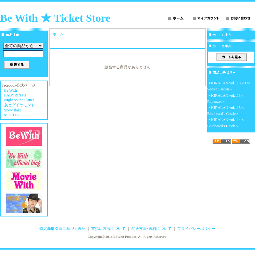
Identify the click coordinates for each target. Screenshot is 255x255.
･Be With (9, 90)
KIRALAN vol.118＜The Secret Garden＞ (229, 86)
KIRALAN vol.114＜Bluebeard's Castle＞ (225, 122)
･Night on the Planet (18, 100)
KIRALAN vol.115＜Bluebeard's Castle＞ (225, 110)
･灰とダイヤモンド (18, 105)
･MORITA (10, 115)
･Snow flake (11, 110)
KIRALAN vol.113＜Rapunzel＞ (225, 98)
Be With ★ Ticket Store (55, 18)
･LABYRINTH (14, 95)
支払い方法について (108, 228)
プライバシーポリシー (196, 228)
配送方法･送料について (151, 228)
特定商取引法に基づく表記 (62, 228)
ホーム (58, 34)
